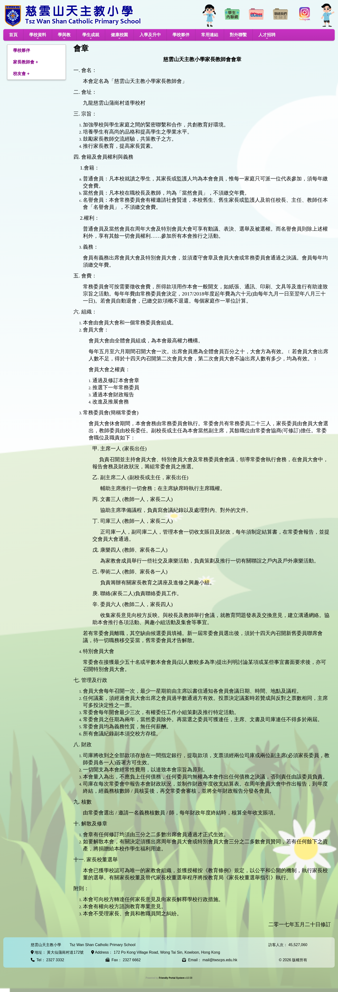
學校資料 (37, 36)
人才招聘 (266, 36)
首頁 (13, 34)
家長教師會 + (25, 62)
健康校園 (119, 36)
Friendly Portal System (172, 978)
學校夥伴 (180, 36)
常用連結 (209, 36)
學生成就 (90, 36)
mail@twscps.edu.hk (220, 960)
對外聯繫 (238, 36)
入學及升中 (150, 36)
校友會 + (21, 73)
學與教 (64, 36)
